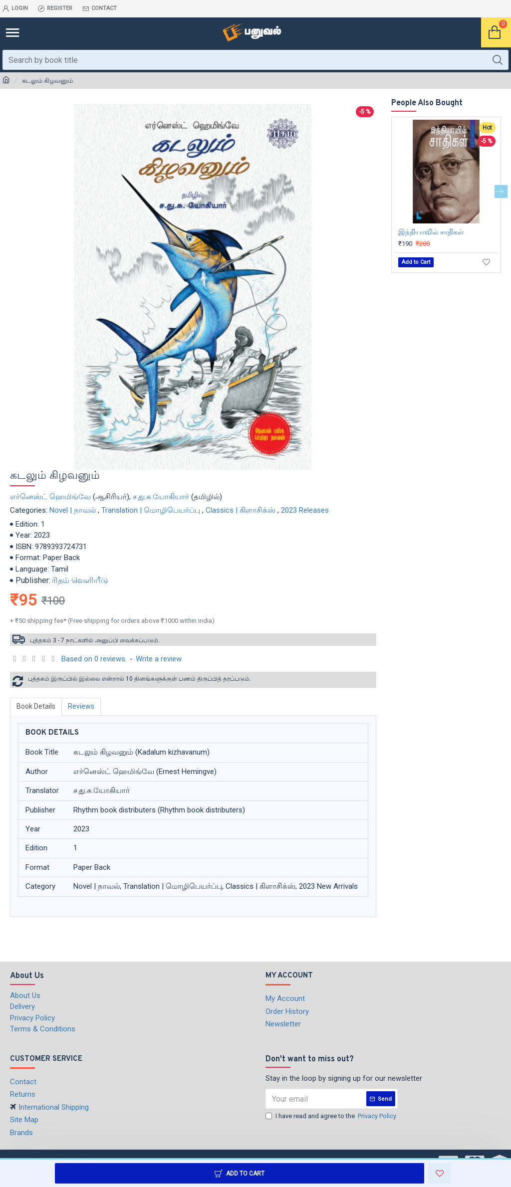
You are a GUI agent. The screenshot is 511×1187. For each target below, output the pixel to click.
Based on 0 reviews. (94, 658)
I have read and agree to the (331, 1116)
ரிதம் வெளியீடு (80, 580)
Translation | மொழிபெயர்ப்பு (150, 510)
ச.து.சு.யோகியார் (161, 496)
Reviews (81, 706)
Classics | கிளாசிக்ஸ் (240, 510)
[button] (501, 192)
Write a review (159, 658)
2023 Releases (305, 510)
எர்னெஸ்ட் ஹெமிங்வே (50, 496)
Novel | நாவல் (72, 510)
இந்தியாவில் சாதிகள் (431, 232)
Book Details (35, 706)
